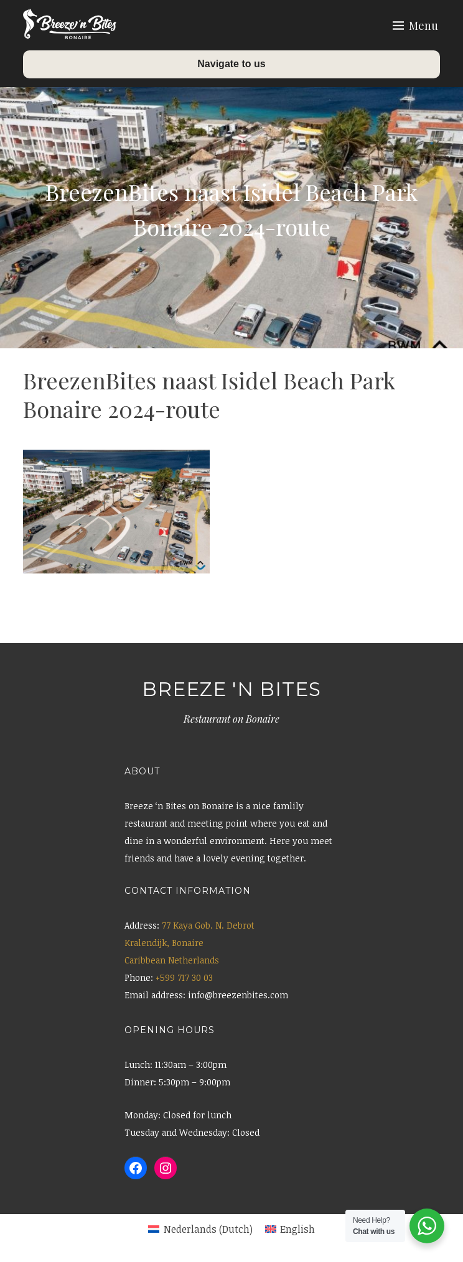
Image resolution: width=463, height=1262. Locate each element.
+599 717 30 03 (184, 977)
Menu (423, 25)
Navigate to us (231, 63)
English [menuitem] (297, 1229)
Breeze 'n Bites (231, 689)
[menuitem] (200, 1229)
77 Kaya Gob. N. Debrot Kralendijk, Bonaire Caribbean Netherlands (189, 942)
